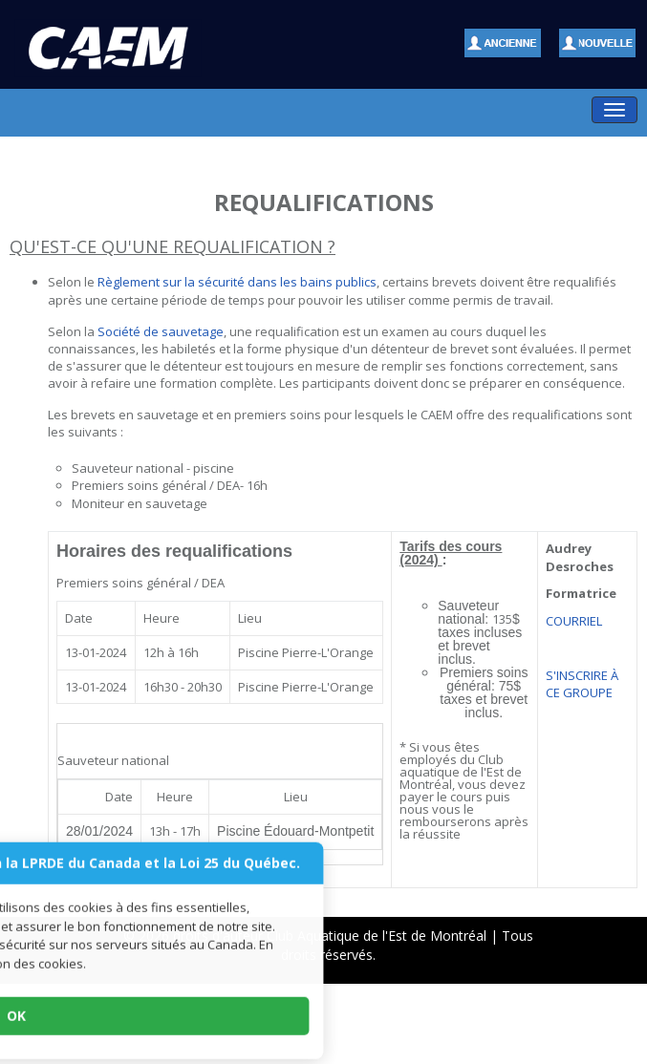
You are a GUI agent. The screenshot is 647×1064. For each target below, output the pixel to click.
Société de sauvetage (159, 331)
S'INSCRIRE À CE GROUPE (582, 684)
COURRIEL (574, 620)
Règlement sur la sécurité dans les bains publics (237, 281)
